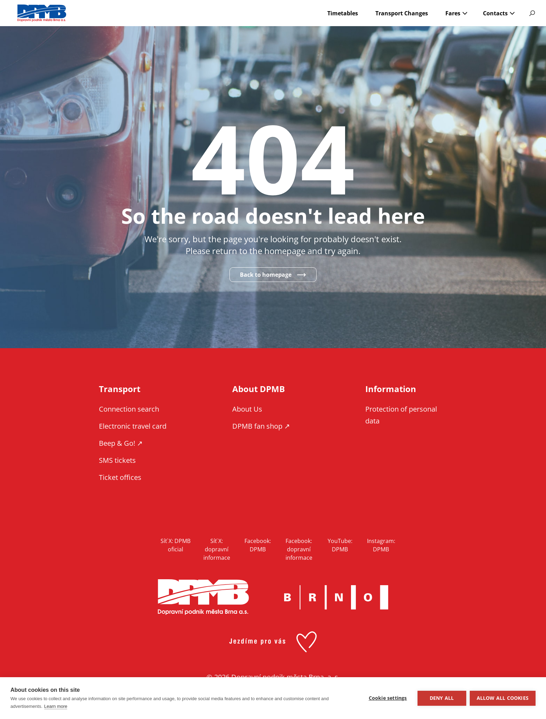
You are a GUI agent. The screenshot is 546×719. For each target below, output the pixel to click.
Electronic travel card (132, 426)
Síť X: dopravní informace (216, 549)
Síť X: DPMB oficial (175, 545)
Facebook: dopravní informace (299, 549)
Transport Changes (401, 13)
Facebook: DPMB (257, 545)
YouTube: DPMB (340, 545)
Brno (336, 597)
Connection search (129, 409)
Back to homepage (265, 274)
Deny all (442, 698)
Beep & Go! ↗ (121, 443)
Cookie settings (388, 698)
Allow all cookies (503, 698)
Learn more (55, 706)
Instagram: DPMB (381, 545)
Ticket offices (120, 477)
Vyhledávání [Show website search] (532, 13)
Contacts (495, 13)
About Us (247, 409)
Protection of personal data (401, 415)
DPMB (203, 597)
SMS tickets (117, 460)
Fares (452, 13)
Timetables (342, 13)
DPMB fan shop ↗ (261, 426)
